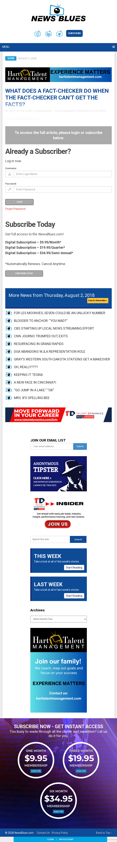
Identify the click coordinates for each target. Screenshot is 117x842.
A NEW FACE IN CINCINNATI (35, 382)
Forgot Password (15, 208)
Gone (11, 58)
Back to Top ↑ (104, 832)
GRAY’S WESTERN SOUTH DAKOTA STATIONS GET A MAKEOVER (62, 359)
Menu (5, 46)
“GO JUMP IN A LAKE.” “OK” (34, 390)
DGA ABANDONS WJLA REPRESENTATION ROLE (49, 351)
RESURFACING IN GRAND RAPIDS (38, 344)
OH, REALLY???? (26, 367)
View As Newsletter (97, 300)
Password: (11, 183)
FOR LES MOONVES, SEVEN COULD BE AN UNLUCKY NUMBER (59, 313)
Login (50, 839)
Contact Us (43, 832)
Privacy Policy (60, 832)
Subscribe (74, 33)
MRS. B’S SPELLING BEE (32, 398)
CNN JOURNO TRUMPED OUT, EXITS (41, 336)
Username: (11, 168)
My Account (66, 839)
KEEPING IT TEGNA (28, 375)
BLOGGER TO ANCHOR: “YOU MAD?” (40, 321)
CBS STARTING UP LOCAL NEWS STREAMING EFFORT (54, 328)
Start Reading (74, 567)
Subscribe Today (24, 273)
